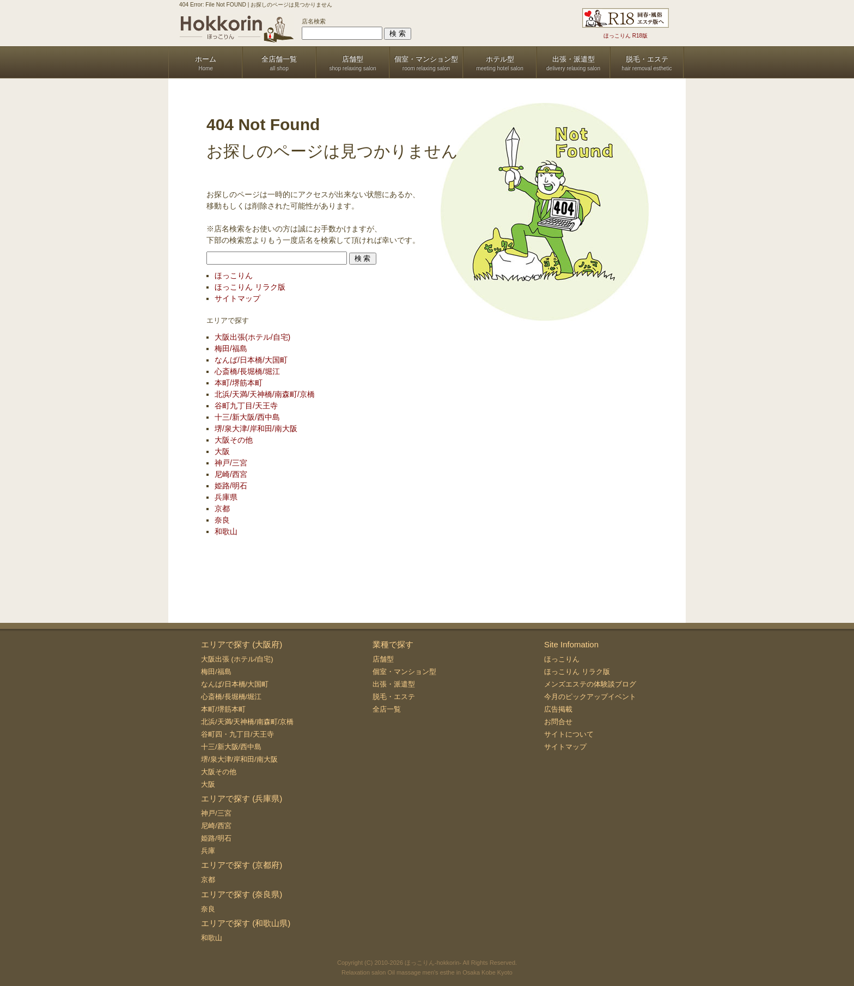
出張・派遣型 (394, 684)
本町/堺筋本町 (239, 382)
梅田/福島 (231, 348)
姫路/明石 (231, 485)
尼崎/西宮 (231, 474)
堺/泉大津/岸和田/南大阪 (256, 428)
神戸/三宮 (231, 462)
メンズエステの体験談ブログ (590, 684)
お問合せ (558, 722)
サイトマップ (237, 298)
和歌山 (226, 531)
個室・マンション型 (404, 671)
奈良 (222, 520)
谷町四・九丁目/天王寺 (237, 734)
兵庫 (208, 851)
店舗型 (383, 659)
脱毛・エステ (394, 697)
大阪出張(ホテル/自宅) (252, 337)
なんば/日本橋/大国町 (251, 360)
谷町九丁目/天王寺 (246, 405)
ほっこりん (234, 275)
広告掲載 (558, 709)
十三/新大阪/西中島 (247, 417)
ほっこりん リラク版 (250, 287)
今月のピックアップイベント (590, 697)
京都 (222, 508)
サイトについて (569, 734)
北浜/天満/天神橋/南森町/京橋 (265, 394)
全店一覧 (387, 709)
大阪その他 (234, 440)
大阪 (222, 451)
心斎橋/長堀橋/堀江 (247, 371)
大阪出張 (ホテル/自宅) (237, 659)
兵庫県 (226, 497)
